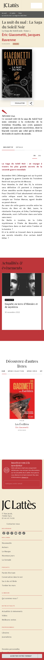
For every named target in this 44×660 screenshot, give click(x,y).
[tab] (8, 147)
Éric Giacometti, (15, 35)
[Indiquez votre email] (19, 483)
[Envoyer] (37, 484)
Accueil (4, 13)
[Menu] (36, 5)
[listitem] (4, 533)
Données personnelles (11, 649)
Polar (20, 13)
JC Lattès (12, 13)
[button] (16, 44)
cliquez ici (24, 477)
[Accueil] (12, 5)
